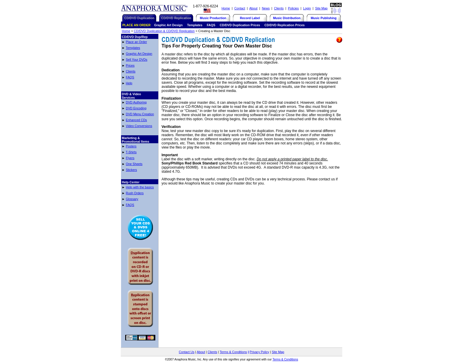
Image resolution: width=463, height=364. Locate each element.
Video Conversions (139, 126)
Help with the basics (140, 187)
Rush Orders (135, 193)
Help (129, 83)
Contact (239, 8)
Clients (279, 8)
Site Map (321, 8)
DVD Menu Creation (140, 114)
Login (307, 8)
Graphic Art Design (139, 53)
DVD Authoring (136, 102)
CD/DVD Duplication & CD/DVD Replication (164, 31)
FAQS (130, 77)
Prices (130, 65)
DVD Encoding (136, 108)
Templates (133, 48)
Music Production (213, 18)
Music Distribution (287, 18)
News (266, 8)
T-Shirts (131, 152)
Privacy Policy (259, 352)
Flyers (130, 158)
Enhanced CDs (136, 120)
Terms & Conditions (233, 352)
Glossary (132, 199)
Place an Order (136, 42)
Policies (293, 8)
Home (225, 8)
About (253, 8)
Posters (131, 146)
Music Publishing (324, 18)
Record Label (250, 18)
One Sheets (134, 164)
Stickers (131, 170)
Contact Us (187, 352)
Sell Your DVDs (136, 59)
